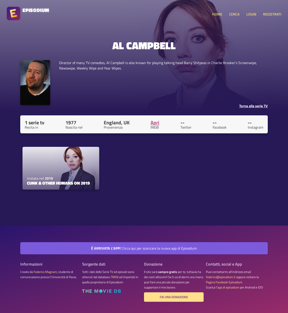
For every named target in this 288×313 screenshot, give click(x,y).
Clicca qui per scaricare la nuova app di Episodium (144, 248)
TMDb (115, 277)
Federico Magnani (45, 271)
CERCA (234, 14)
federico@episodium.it (221, 277)
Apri (155, 122)
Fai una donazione (174, 297)
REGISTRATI (272, 14)
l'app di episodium (227, 287)
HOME (217, 14)
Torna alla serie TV (253, 106)
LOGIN (251, 14)
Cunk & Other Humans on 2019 (58, 183)
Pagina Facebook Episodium (224, 282)
